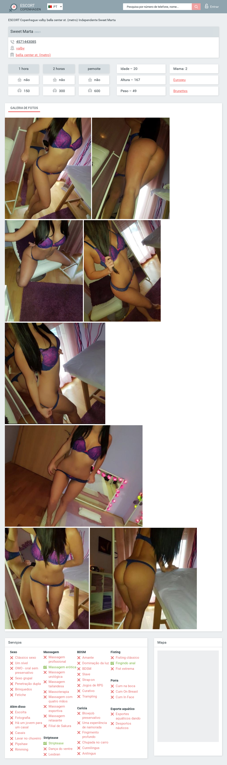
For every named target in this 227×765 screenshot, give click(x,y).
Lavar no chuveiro (28, 738)
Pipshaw (21, 744)
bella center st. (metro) (62, 20)
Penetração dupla (28, 684)
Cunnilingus (91, 748)
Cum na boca (125, 686)
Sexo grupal (23, 678)
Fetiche (20, 695)
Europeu (179, 80)
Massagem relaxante (57, 718)
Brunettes (180, 91)
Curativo (88, 691)
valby (42, 20)
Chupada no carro (95, 742)
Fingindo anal (125, 663)
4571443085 (26, 42)
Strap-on (88, 680)
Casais (20, 733)
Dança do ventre (60, 749)
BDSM (86, 669)
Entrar (212, 6)
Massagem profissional (57, 659)
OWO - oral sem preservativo (26, 670)
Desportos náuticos (123, 726)
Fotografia (22, 718)
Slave (86, 674)
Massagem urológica (57, 674)
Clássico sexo (25, 658)
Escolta (20, 712)
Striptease (56, 743)
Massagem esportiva (57, 708)
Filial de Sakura (60, 726)
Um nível (21, 663)
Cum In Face (125, 697)
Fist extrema (125, 669)
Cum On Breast (127, 692)
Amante (88, 658)
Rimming (21, 749)
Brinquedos (23, 689)
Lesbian (54, 754)
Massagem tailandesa (57, 684)
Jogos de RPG (92, 685)
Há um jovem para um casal (28, 725)
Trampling (89, 696)
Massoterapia (59, 692)
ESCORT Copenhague (23, 20)
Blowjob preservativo (91, 715)
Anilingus (89, 753)
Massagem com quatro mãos (60, 699)
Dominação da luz (95, 663)
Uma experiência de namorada (94, 725)
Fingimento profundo (90, 734)
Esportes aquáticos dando (128, 716)
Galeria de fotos (24, 108)
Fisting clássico (127, 658)
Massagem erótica (62, 667)
